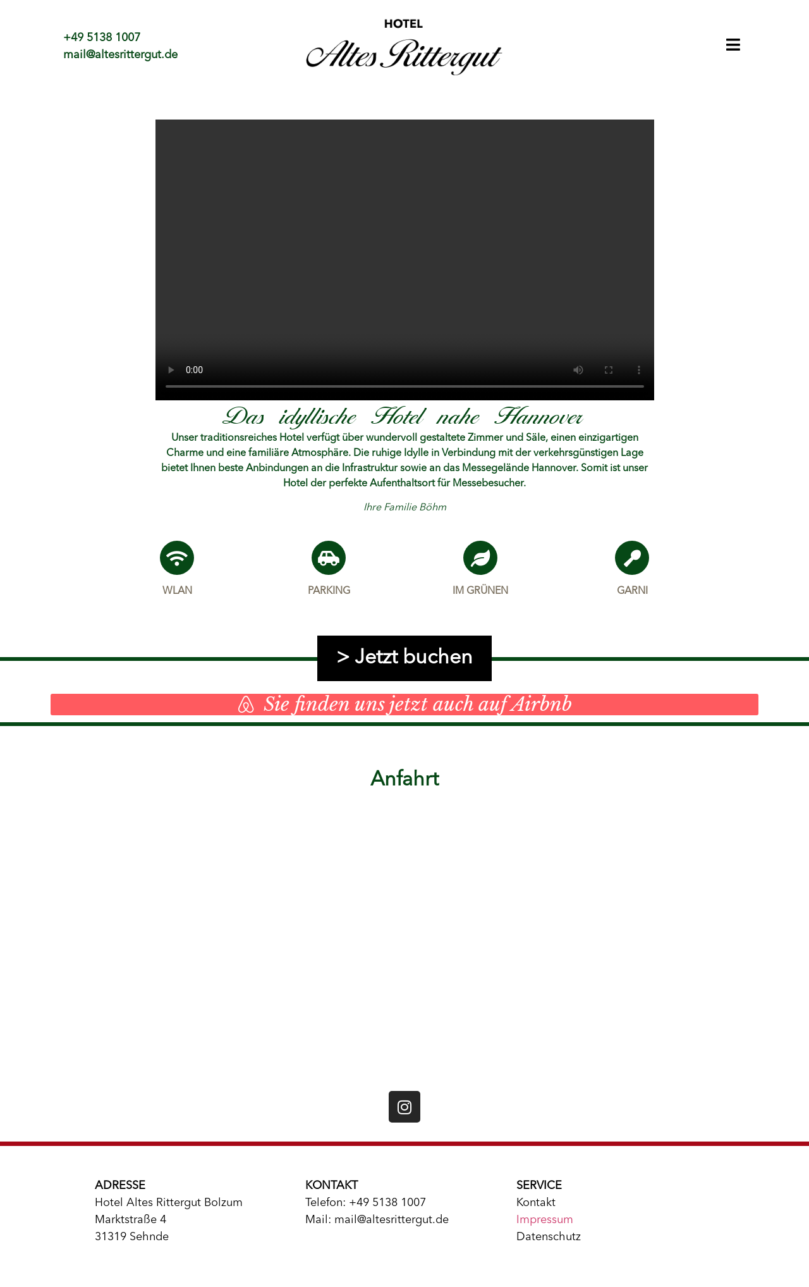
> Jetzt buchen (404, 658)
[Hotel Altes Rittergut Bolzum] (405, 940)
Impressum (544, 1220)
